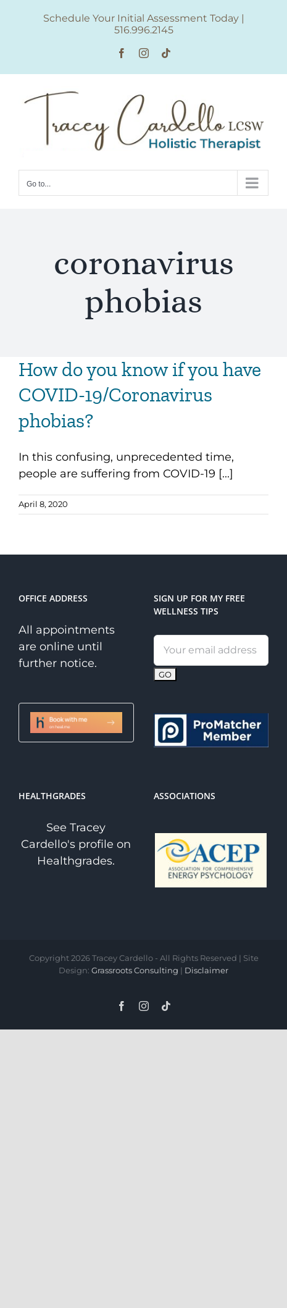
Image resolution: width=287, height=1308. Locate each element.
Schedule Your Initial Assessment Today (141, 18)
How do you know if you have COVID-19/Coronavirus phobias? (140, 395)
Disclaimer (206, 970)
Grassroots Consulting (134, 970)
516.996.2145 (143, 30)
